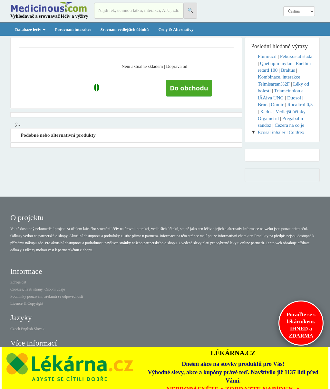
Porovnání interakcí (73, 29)
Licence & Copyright (26, 303)
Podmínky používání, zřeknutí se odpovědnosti (46, 296)
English (27, 329)
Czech (15, 329)
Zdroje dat (18, 282)
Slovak (39, 329)
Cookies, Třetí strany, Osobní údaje (37, 289)
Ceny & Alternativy (175, 29)
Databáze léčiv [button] (30, 29)
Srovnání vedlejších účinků (124, 29)
